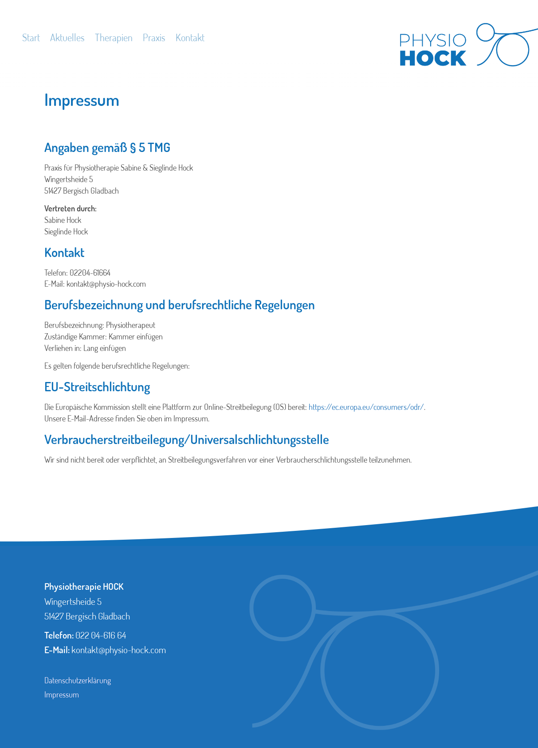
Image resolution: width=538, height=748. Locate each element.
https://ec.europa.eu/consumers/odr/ (366, 406)
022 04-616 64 (100, 635)
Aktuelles (67, 37)
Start (31, 37)
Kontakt (190, 37)
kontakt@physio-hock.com (118, 649)
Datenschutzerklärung (77, 680)
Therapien (114, 37)
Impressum (61, 694)
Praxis (154, 37)
